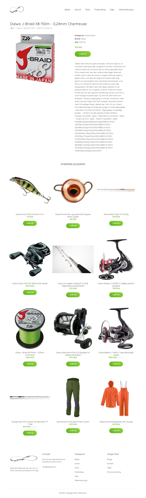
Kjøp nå (82, 55)
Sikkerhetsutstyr (126, 10)
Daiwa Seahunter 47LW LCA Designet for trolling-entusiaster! (73, 355)
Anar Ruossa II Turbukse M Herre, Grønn (73, 423)
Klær (112, 10)
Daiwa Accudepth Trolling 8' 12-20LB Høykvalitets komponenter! (73, 285)
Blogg (109, 460)
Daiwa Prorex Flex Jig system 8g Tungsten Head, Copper (73, 216)
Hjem (12, 29)
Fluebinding (99, 10)
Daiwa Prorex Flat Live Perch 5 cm (30, 215)
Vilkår (109, 469)
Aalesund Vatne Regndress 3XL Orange (116, 423)
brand (78, 10)
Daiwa (92, 37)
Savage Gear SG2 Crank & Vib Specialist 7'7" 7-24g (30, 424)
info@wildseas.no (49, 468)
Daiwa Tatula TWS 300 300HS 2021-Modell (29, 284)
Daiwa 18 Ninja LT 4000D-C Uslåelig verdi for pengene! (116, 285)
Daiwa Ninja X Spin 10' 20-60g (116, 215)
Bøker (67, 10)
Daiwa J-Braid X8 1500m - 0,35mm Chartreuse (30, 355)
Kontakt (110, 465)
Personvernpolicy (114, 473)
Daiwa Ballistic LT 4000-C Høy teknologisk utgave (116, 355)
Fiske (87, 10)
